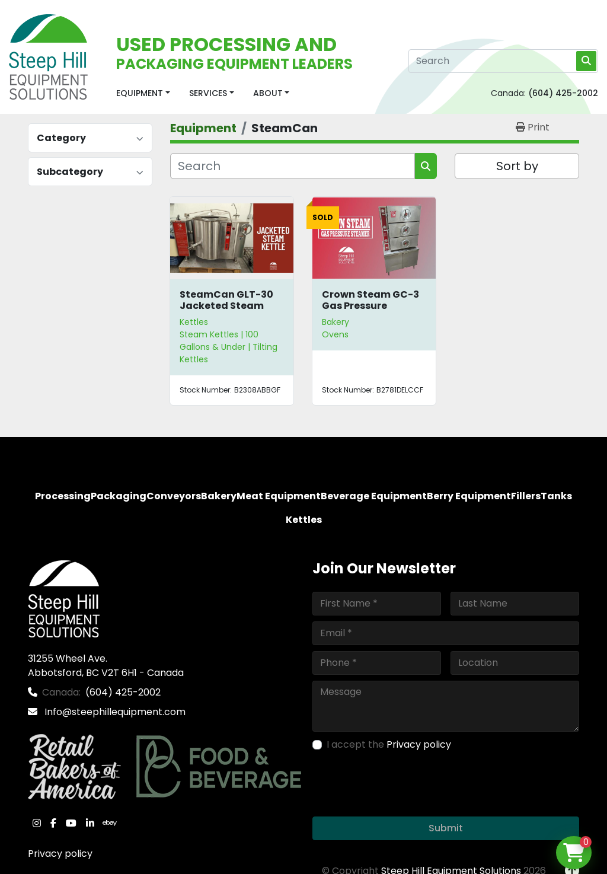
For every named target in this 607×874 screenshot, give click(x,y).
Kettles (194, 322)
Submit (446, 828)
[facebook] (53, 823)
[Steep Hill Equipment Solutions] (64, 598)
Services (208, 93)
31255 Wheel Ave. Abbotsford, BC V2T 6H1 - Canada (106, 666)
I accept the (389, 744)
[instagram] (37, 823)
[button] (143, 93)
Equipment (139, 93)
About (268, 93)
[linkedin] (90, 823)
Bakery (335, 322)
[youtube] (71, 823)
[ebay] (110, 823)
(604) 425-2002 (563, 93)
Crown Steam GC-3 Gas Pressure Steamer (370, 306)
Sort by (517, 166)
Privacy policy (60, 853)
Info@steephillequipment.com (114, 712)
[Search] (503, 61)
